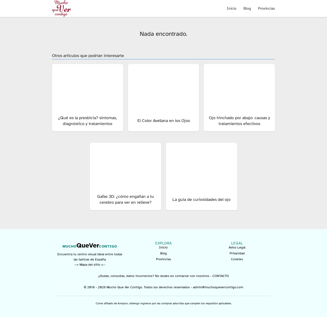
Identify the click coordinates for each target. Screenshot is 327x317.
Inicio (231, 8)
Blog (247, 8)
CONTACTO (220, 276)
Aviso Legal (237, 247)
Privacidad (237, 253)
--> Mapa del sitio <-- (89, 265)
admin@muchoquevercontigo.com (218, 287)
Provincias (266, 8)
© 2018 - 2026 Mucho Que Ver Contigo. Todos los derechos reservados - (138, 287)
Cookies (237, 259)
